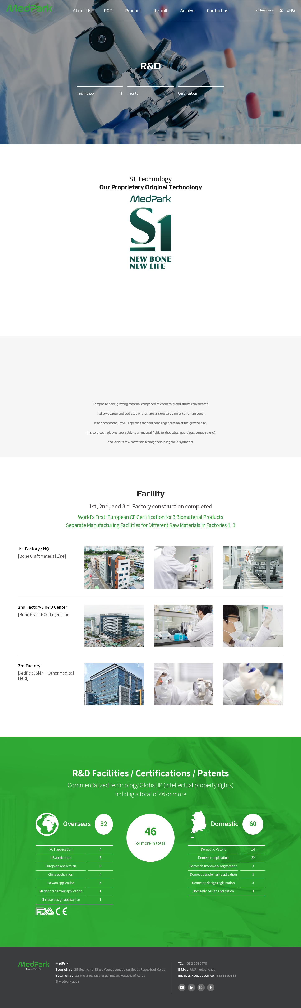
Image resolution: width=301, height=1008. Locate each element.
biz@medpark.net (202, 969)
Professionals (265, 10)
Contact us (217, 10)
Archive (187, 10)
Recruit (160, 10)
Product (133, 10)
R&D (108, 10)
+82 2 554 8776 (196, 963)
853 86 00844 (226, 975)
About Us (82, 10)
